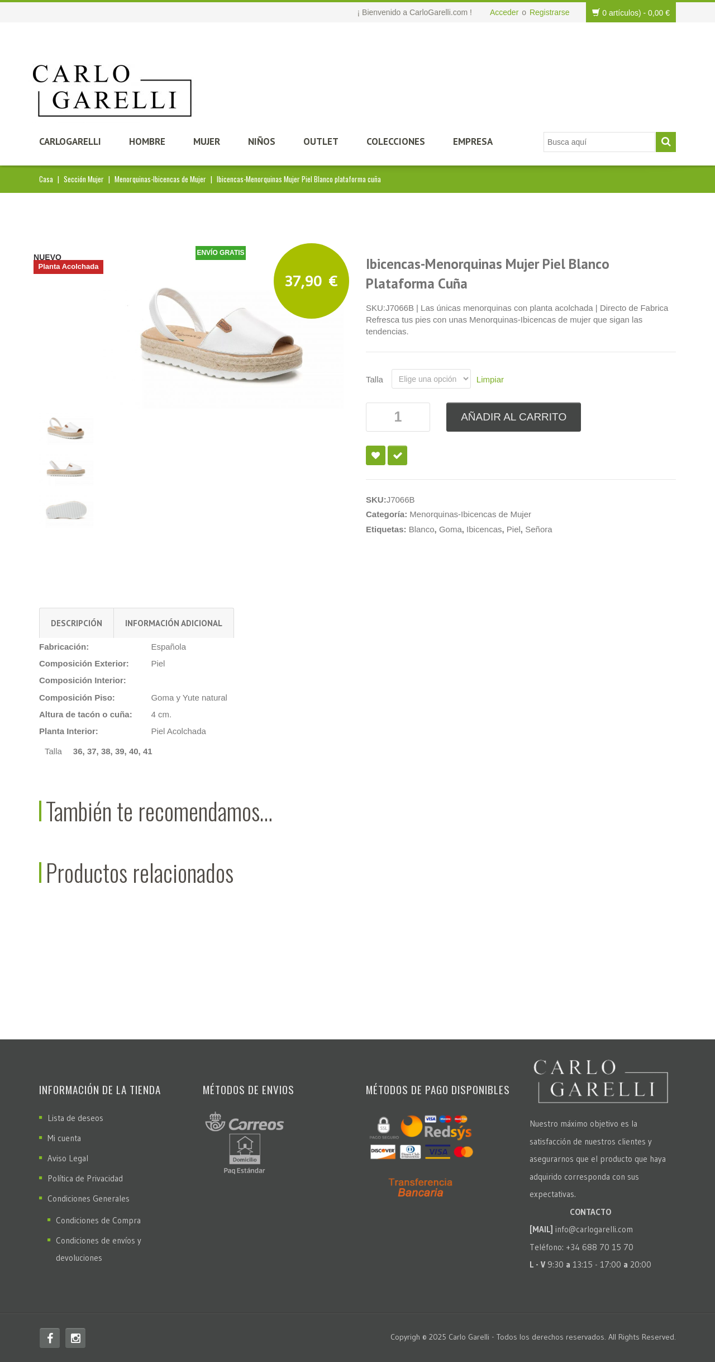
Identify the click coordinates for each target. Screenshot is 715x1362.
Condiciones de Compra (98, 1220)
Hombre (147, 141)
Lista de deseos (75, 1118)
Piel (514, 529)
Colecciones (395, 141)
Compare (397, 455)
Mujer (206, 141)
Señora (538, 529)
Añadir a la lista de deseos (375, 455)
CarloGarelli (70, 141)
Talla (374, 379)
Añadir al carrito (513, 417)
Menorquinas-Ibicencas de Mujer (160, 179)
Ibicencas (484, 529)
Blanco (422, 529)
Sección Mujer (84, 179)
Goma (450, 529)
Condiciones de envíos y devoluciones (98, 1249)
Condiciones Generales (88, 1198)
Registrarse (550, 12)
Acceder (504, 12)
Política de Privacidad (85, 1178)
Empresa (473, 141)
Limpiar (490, 379)
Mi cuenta (64, 1138)
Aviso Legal (67, 1158)
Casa (46, 179)
